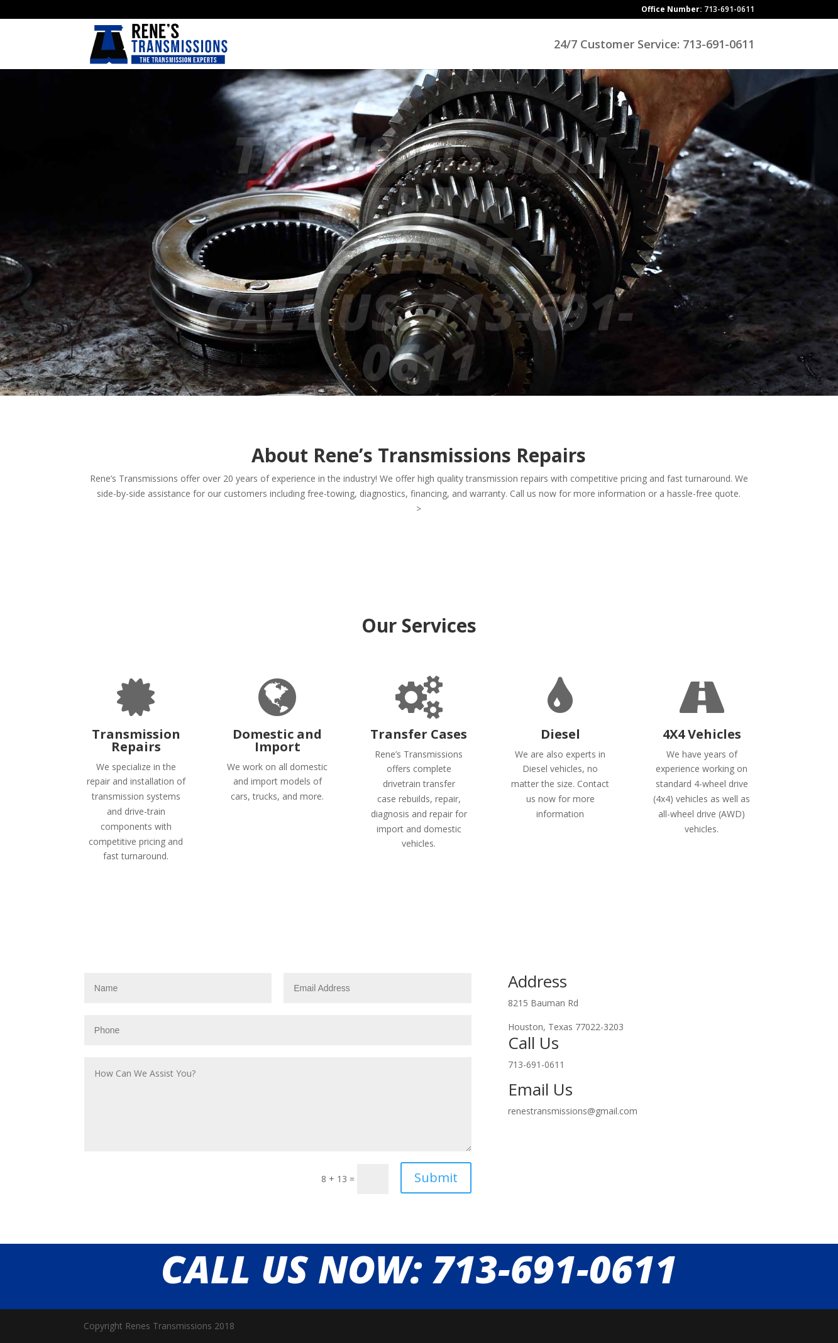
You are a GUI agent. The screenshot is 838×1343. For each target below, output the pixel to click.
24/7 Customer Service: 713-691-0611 (654, 46)
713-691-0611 (697, 10)
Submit (436, 1177)
